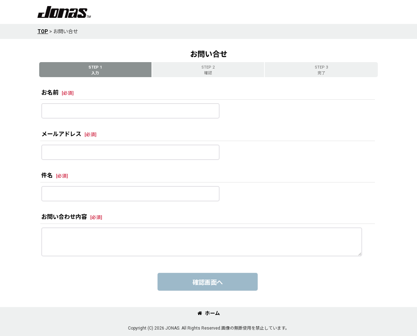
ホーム (208, 313)
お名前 (49, 92)
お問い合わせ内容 (64, 217)
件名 (47, 175)
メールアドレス (61, 134)
